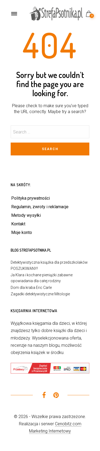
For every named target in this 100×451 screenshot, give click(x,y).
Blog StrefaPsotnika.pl (31, 250)
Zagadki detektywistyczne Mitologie (40, 294)
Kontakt (18, 223)
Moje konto (21, 232)
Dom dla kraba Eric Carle (31, 287)
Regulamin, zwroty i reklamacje (40, 206)
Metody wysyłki (26, 215)
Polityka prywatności (30, 198)
